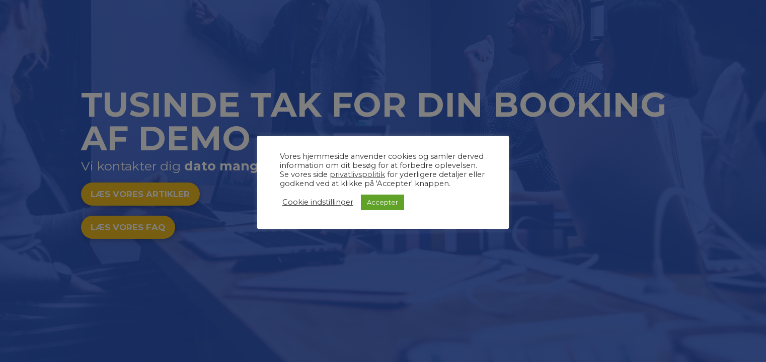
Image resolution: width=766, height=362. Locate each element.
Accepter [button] (382, 202)
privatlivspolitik (357, 174)
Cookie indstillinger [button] (317, 202)
